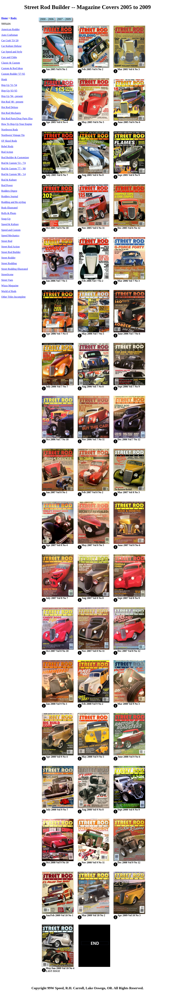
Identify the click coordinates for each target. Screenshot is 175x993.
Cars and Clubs (9, 57)
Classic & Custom (10, 62)
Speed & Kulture (10, 224)
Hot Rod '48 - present (12, 101)
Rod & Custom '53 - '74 (13, 163)
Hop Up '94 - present (12, 96)
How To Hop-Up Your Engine (16, 124)
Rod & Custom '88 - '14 (13, 174)
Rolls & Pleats (8, 213)
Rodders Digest (9, 191)
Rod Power (7, 185)
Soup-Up (5, 218)
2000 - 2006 (47, 19)
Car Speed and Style (11, 51)
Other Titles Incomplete (13, 296)
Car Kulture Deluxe (11, 46)
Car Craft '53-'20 (9, 40)
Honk (4, 79)
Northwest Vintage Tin (13, 135)
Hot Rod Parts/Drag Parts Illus (17, 118)
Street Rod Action (10, 246)
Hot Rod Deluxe (9, 107)
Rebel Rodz (7, 146)
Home (4, 18)
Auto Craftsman (9, 35)
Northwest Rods (9, 129)
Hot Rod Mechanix (11, 113)
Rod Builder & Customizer (15, 157)
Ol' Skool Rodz (9, 140)
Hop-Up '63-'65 (9, 90)
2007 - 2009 (64, 19)
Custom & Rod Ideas (12, 68)
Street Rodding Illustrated (14, 269)
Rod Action (7, 152)
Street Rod (6, 241)
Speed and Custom (10, 230)
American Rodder (10, 29)
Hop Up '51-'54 (9, 85)
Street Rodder (8, 257)
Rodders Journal (9, 196)
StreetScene (7, 274)
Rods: (14, 18)
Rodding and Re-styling (13, 202)
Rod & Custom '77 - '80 (13, 168)
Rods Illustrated (9, 207)
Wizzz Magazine (10, 285)
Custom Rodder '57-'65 (13, 74)
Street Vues (7, 280)
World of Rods (8, 291)
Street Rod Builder (10, 252)
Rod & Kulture (9, 179)
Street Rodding (9, 263)
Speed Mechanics (10, 235)
